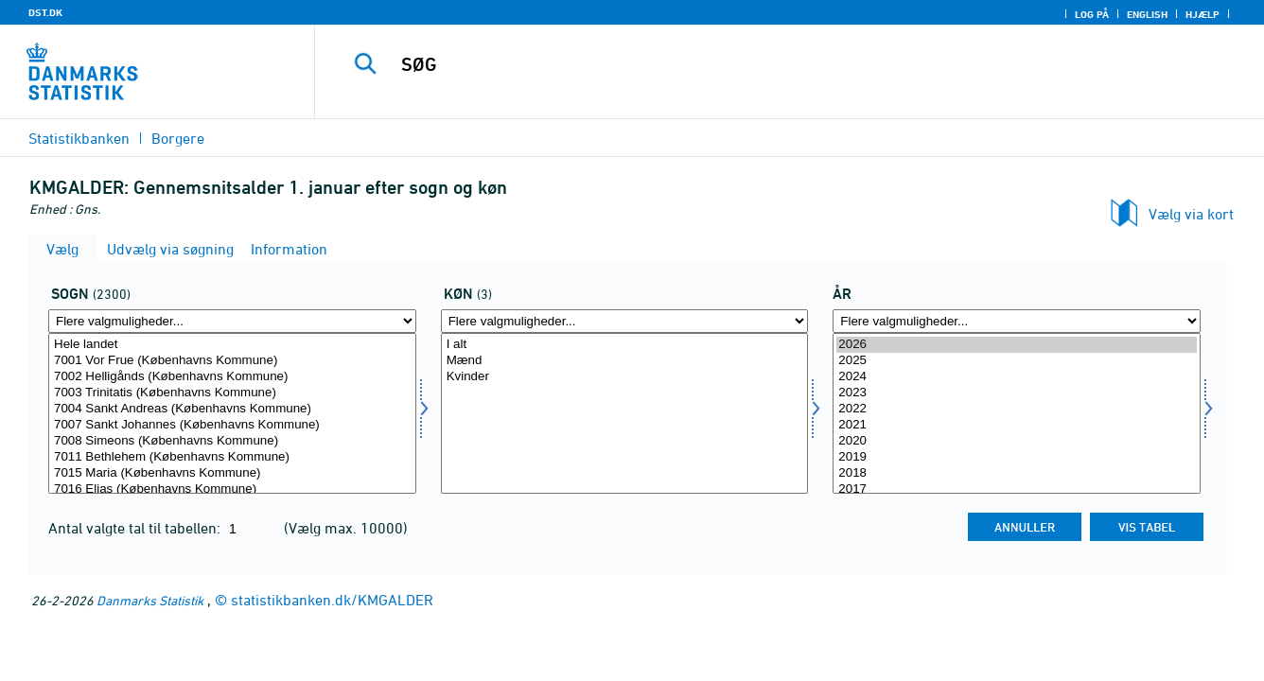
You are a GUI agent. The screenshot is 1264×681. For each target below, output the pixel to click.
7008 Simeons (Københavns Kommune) (232, 441)
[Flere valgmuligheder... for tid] (1017, 321)
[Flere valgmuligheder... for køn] (625, 321)
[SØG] (768, 64)
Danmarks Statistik (150, 600)
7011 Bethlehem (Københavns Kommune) (232, 457)
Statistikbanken (79, 138)
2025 (1016, 361)
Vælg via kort (1191, 213)
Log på (1092, 14)
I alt (625, 345)
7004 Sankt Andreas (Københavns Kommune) (232, 409)
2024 (1016, 377)
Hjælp (1202, 14)
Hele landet (232, 345)
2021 (1016, 425)
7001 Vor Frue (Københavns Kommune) (232, 361)
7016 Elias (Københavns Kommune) (232, 489)
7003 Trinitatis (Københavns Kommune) (232, 393)
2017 (1016, 489)
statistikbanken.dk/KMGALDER (332, 599)
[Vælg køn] (625, 413)
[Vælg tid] (1017, 413)
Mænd (625, 361)
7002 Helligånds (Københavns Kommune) (232, 377)
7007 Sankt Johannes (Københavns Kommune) (232, 425)
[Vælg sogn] (232, 413)
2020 (1016, 441)
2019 (1016, 457)
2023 (1016, 393)
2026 (1016, 345)
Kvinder (625, 377)
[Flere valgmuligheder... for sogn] (232, 321)
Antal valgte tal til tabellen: (136, 527)
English (1147, 14)
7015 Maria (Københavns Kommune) (232, 473)
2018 (1016, 473)
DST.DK (45, 12)
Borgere (177, 138)
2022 (1016, 409)
